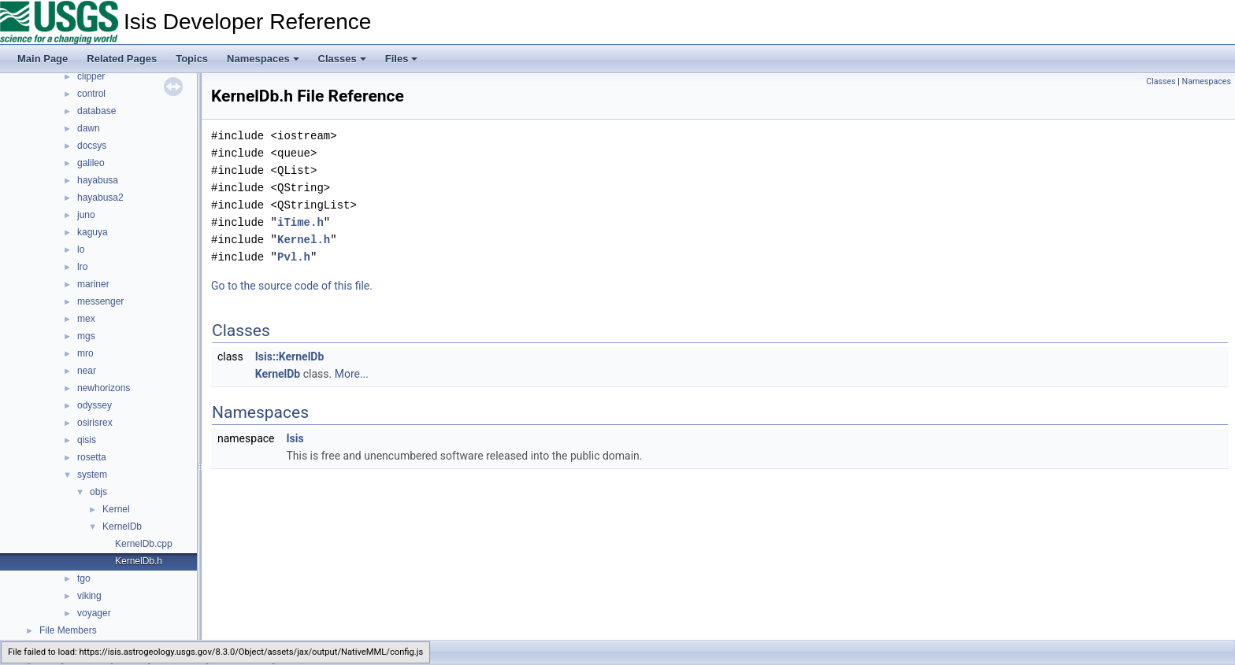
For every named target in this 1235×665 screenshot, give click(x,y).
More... (352, 374)
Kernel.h (303, 239)
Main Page (42, 59)
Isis (294, 438)
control (91, 93)
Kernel (116, 509)
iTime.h (300, 222)
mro (85, 353)
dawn (88, 128)
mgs (86, 336)
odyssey (94, 405)
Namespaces (263, 59)
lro (82, 266)
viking (89, 595)
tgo (84, 578)
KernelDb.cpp (143, 543)
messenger (100, 301)
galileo (91, 162)
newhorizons (103, 387)
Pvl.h (293, 256)
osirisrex (95, 422)
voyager (94, 613)
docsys (91, 145)
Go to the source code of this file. (292, 285)
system (92, 474)
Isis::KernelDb (290, 356)
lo (80, 249)
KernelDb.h (138, 561)
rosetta (91, 457)
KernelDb (122, 526)
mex (86, 318)
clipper (91, 76)
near (86, 370)
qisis (86, 439)
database (96, 110)
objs (98, 491)
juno (86, 214)
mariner (93, 284)
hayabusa (97, 180)
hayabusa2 (100, 197)
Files (401, 59)
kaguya (92, 232)
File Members (68, 630)
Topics (192, 59)
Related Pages (122, 59)
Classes (342, 59)
